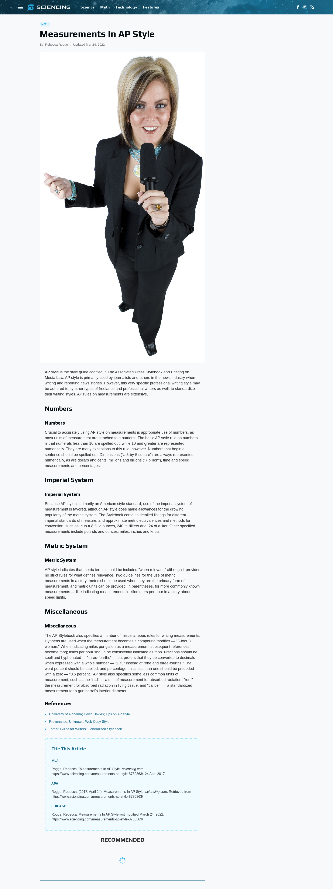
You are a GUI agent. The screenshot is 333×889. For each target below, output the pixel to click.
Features (151, 7)
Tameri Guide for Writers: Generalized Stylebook (85, 729)
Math (105, 7)
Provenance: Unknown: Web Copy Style (79, 721)
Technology (126, 7)
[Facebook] (298, 7)
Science (87, 7)
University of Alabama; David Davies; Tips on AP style (89, 714)
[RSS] (312, 7)
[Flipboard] (305, 7)
